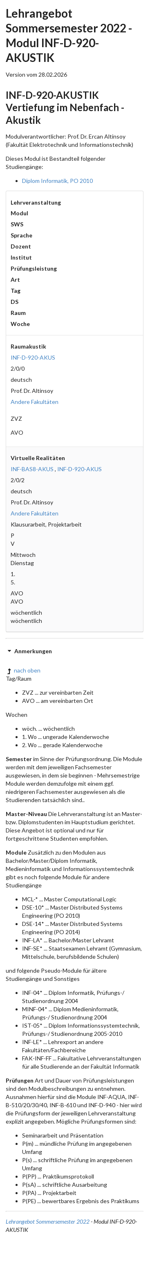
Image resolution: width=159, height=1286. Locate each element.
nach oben (23, 670)
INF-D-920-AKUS (33, 357)
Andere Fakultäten (34, 401)
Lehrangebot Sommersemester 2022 (48, 1221)
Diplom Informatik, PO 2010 (57, 180)
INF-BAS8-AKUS (32, 468)
